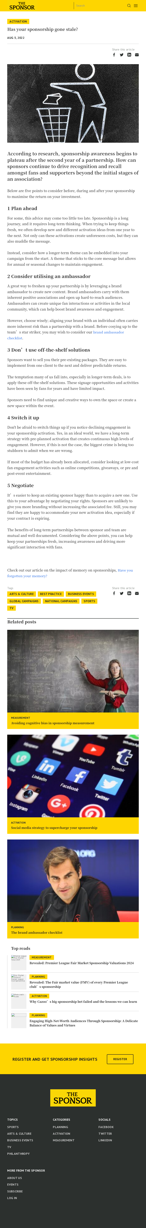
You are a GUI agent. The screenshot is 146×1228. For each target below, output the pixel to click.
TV (11, 608)
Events (12, 1184)
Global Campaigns (24, 601)
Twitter (105, 1133)
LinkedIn (105, 1140)
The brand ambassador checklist (36, 932)
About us (14, 1178)
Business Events (81, 594)
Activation (18, 21)
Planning (17, 927)
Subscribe (15, 1191)
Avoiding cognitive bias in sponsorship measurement (52, 723)
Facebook (106, 1127)
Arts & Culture (21, 594)
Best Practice (51, 594)
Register (120, 1059)
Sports (89, 601)
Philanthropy (18, 1153)
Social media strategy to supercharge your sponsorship (54, 827)
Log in (12, 1198)
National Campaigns (61, 601)
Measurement (20, 717)
